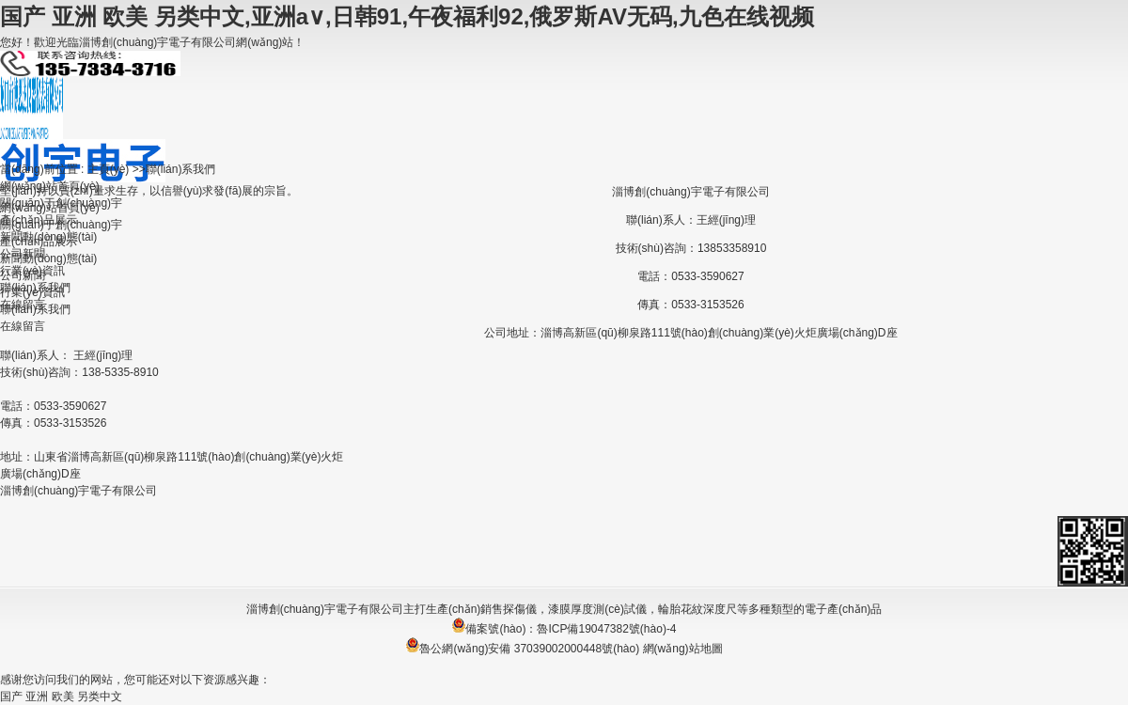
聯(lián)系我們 (181, 169)
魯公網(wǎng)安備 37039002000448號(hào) (522, 648)
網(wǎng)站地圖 (683, 648)
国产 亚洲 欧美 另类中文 (61, 696)
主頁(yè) (108, 169)
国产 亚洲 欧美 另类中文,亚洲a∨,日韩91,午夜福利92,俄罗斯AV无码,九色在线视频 (407, 16)
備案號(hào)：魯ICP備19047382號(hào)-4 (563, 628)
